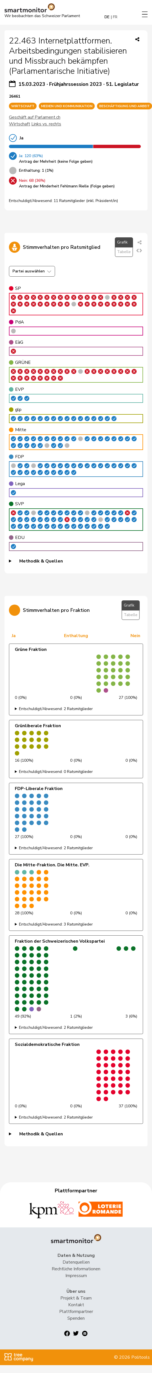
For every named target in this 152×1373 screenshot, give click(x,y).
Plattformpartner (76, 1311)
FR (115, 17)
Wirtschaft (19, 124)
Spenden (76, 1318)
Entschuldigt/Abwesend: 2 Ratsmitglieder (56, 708)
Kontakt (76, 1305)
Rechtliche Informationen (76, 1269)
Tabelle (124, 251)
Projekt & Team (76, 1298)
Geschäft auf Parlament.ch (34, 117)
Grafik (122, 242)
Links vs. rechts (46, 124)
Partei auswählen (32, 271)
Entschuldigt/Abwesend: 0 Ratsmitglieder (56, 771)
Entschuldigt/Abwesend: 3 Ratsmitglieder (56, 924)
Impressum (76, 1276)
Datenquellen (76, 1262)
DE (107, 17)
